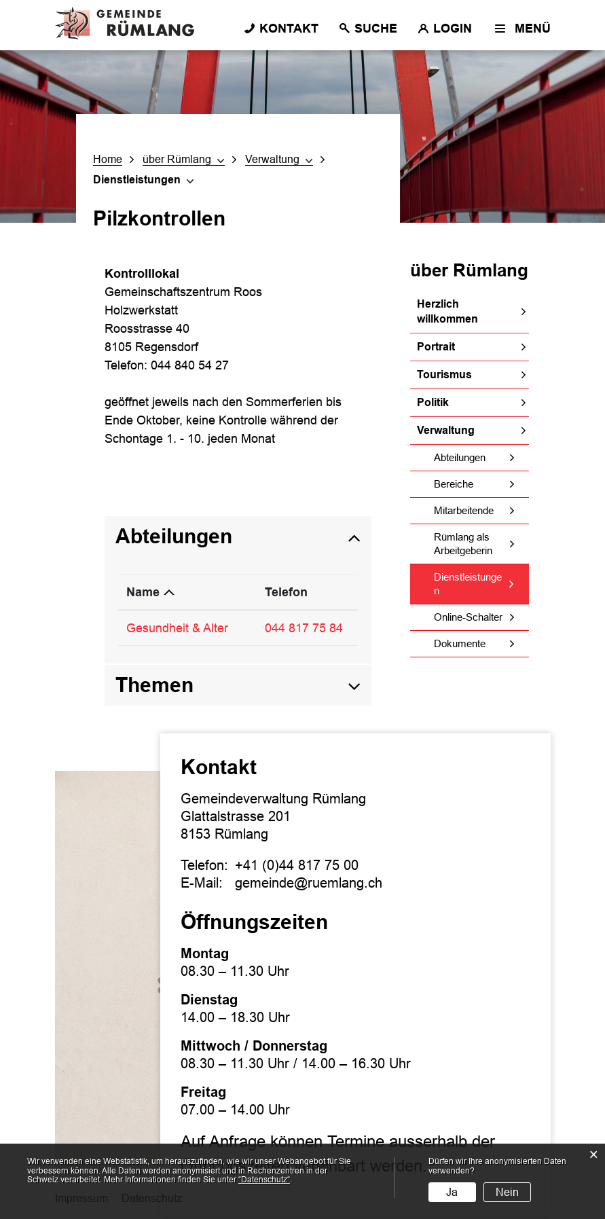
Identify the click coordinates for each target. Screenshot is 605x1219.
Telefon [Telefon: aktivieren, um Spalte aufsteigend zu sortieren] (286, 592)
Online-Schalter (468, 617)
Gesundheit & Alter (177, 628)
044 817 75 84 (304, 628)
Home (107, 159)
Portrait (436, 346)
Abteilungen (459, 457)
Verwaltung (446, 430)
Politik (433, 402)
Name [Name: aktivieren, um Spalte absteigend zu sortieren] (143, 592)
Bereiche (453, 484)
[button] (184, 159)
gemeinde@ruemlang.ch (308, 882)
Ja (452, 1192)
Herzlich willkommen (447, 311)
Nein (507, 1192)
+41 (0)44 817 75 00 (297, 865)
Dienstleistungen (468, 583)
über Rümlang (469, 270)
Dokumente (459, 643)
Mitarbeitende (464, 510)
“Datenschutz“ (264, 1179)
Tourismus (444, 374)
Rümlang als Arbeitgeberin (463, 543)
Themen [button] (154, 685)
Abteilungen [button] (173, 536)
